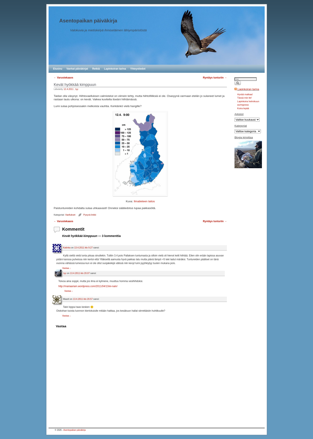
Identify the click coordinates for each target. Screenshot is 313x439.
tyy (76, 89)
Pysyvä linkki (89, 214)
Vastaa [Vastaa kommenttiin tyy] (68, 291)
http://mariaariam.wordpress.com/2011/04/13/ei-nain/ (87, 286)
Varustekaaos (63, 77)
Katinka (66, 247)
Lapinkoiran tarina (115, 68)
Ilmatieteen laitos (144, 201)
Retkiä (96, 68)
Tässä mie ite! (244, 97)
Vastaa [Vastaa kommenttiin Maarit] (66, 315)
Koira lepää (243, 108)
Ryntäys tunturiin (215, 77)
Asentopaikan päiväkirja (88, 20)
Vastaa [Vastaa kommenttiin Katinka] (66, 268)
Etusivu (57, 68)
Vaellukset (70, 214)
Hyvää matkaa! (245, 94)
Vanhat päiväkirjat (77, 68)
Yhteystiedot (137, 68)
